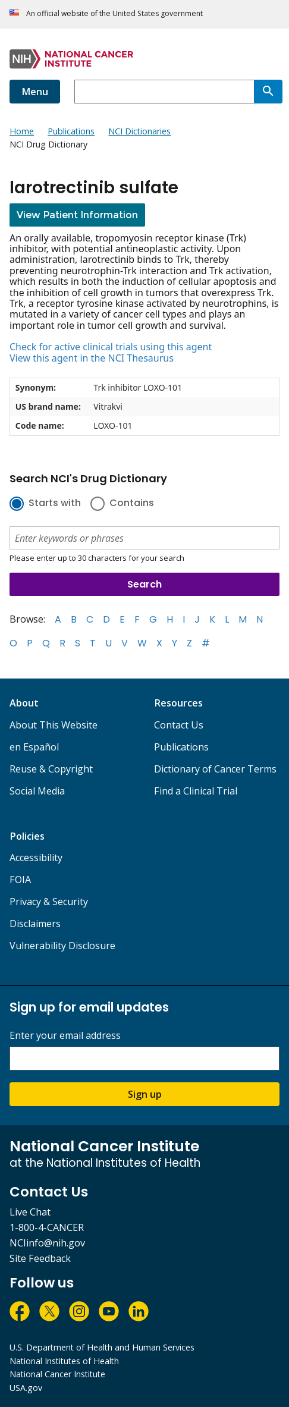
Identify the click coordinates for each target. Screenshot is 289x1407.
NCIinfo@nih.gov (47, 1242)
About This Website (54, 724)
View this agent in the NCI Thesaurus (92, 358)
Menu (34, 91)
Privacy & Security (49, 901)
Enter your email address (65, 1035)
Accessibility (36, 857)
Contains (131, 504)
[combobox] (164, 91)
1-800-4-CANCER (47, 1227)
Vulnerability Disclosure (62, 945)
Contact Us (178, 724)
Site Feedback (40, 1258)
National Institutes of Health (64, 1361)
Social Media (37, 790)
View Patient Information (77, 215)
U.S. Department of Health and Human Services (102, 1347)
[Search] (268, 91)
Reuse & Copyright (51, 768)
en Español (34, 746)
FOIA (20, 879)
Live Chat (30, 1211)
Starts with (55, 504)
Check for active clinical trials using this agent (111, 346)
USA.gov (26, 1387)
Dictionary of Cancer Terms (215, 768)
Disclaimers (35, 923)
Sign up (145, 1094)
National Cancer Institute (57, 1374)
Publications (181, 746)
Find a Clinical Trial (195, 790)
